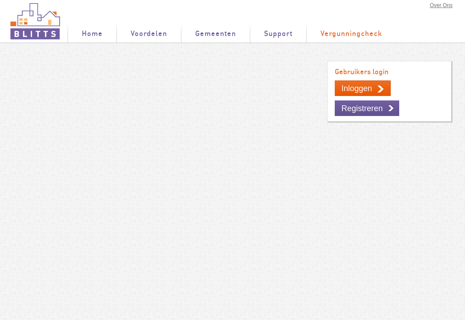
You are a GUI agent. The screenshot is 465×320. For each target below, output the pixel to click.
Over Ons (441, 5)
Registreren (362, 108)
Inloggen (356, 88)
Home (92, 34)
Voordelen (149, 34)
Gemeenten (215, 34)
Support (278, 34)
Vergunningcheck (351, 34)
